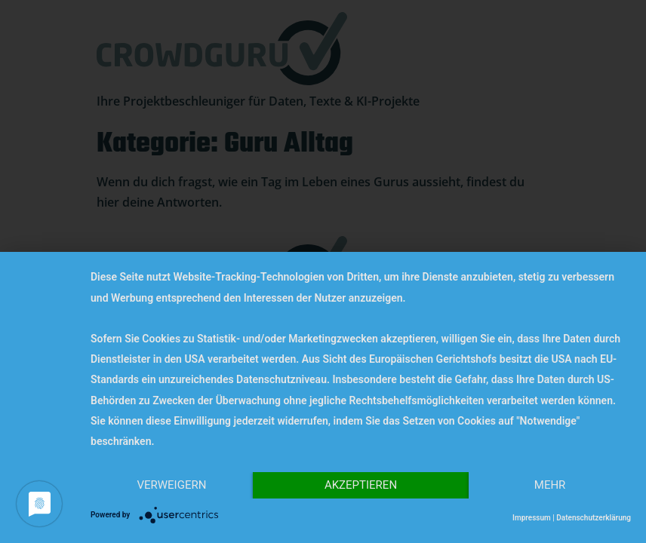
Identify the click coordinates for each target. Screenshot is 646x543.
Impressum (531, 518)
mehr (550, 485)
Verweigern (171, 485)
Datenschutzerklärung (593, 518)
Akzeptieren (361, 485)
